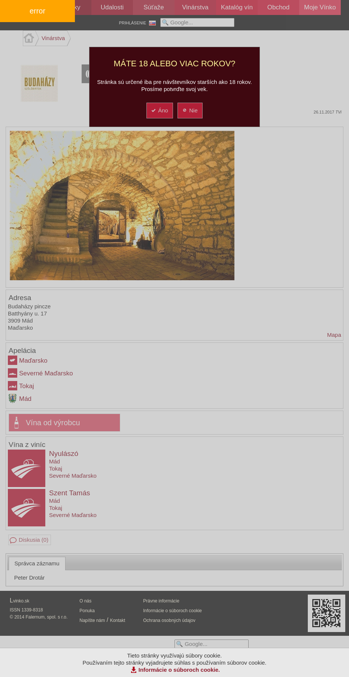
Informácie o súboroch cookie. (179, 670)
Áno (159, 110)
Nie (190, 110)
